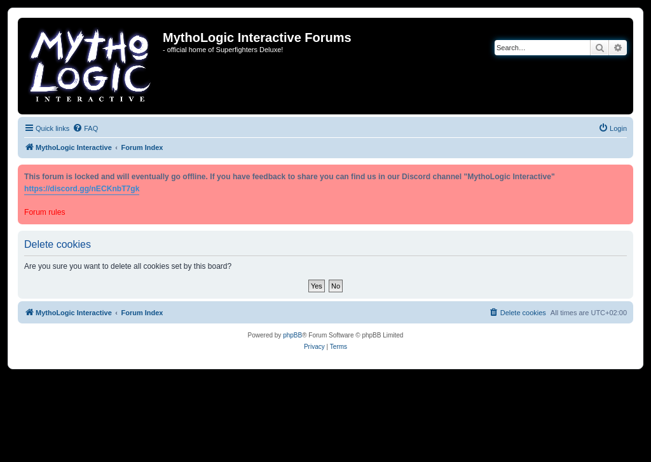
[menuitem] (85, 128)
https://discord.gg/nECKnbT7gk (81, 188)
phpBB (292, 335)
